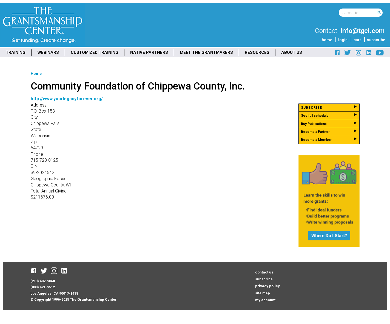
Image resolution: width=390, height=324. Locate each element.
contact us (264, 272)
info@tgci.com (362, 31)
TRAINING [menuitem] (15, 52)
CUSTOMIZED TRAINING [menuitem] (94, 52)
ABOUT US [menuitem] (291, 52)
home (327, 40)
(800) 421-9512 (42, 287)
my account (265, 300)
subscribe (376, 40)
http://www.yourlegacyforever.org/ (67, 98)
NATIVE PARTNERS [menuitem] (149, 52)
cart (357, 40)
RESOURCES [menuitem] (257, 52)
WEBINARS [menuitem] (48, 52)
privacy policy (267, 286)
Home (36, 73)
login (343, 40)
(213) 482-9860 (42, 281)
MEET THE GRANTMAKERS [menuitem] (206, 52)
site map (262, 293)
